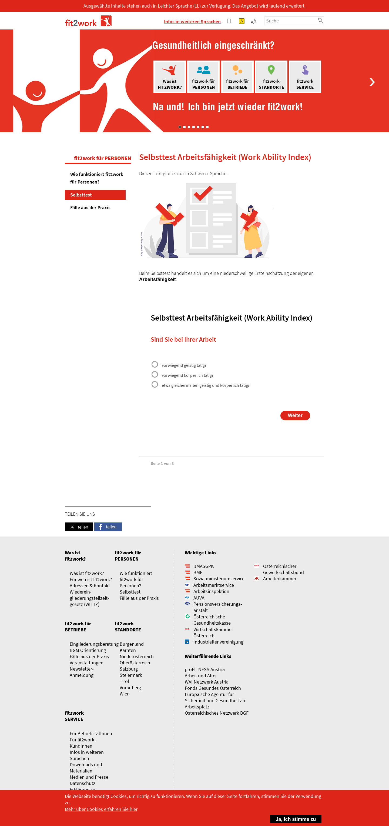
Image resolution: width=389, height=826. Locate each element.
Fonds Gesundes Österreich (213, 688)
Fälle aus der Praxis (90, 207)
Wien (125, 694)
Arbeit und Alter (201, 675)
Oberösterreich (135, 663)
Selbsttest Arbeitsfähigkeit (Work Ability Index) (225, 157)
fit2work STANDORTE (128, 626)
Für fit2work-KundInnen (83, 743)
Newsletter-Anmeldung (82, 672)
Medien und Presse (89, 777)
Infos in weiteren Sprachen (192, 21)
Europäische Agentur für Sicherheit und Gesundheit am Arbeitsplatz (216, 700)
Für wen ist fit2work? (91, 579)
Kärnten (128, 650)
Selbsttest (81, 195)
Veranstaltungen (86, 663)
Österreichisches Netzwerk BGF (217, 713)
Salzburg (129, 669)
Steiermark (131, 675)
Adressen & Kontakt (90, 585)
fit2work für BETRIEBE (78, 626)
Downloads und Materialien (86, 767)
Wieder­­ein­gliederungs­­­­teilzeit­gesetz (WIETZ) (89, 598)
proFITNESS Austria (205, 669)
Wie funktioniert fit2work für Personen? (96, 178)
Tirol (124, 681)
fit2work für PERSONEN (102, 158)
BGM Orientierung (88, 650)
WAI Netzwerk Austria (207, 682)
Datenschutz (82, 783)
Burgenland (132, 644)
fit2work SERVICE (74, 716)
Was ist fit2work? (75, 555)
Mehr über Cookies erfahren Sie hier (101, 809)
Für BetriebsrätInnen (91, 733)
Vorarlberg (130, 687)
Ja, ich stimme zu (293, 818)
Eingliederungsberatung (94, 644)
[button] (253, 21)
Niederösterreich (137, 656)
